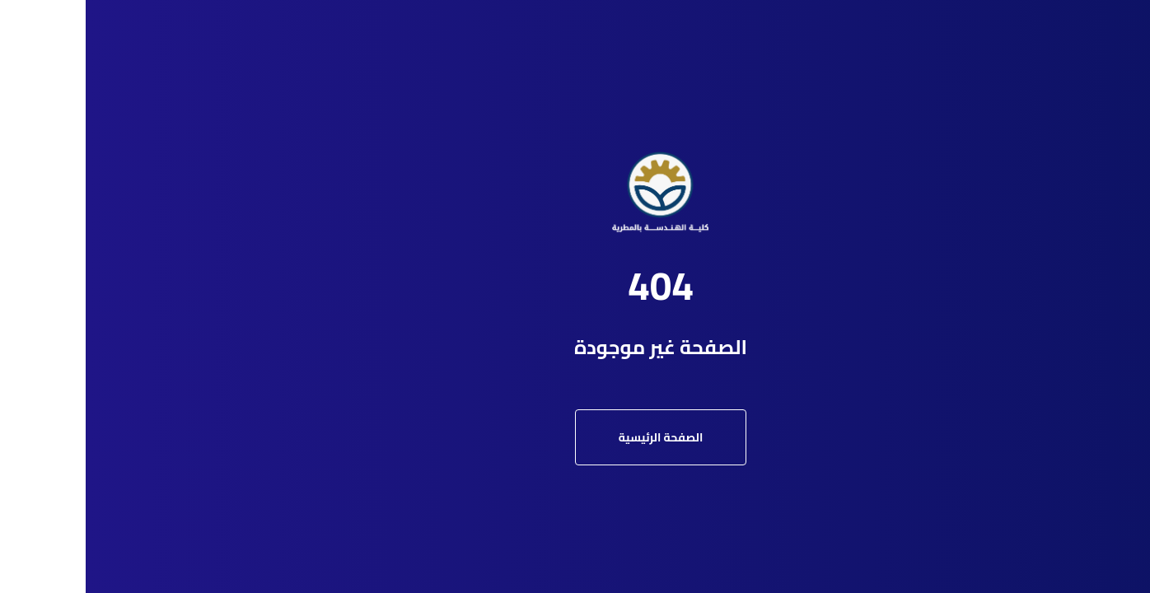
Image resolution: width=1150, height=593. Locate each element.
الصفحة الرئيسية (575, 437)
